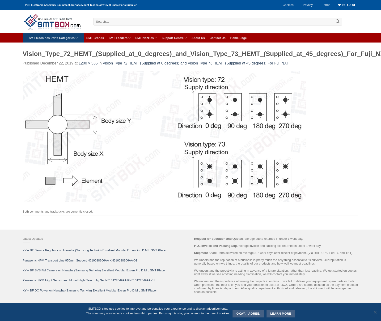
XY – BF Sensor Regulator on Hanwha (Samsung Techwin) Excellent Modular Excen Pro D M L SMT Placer (95, 250)
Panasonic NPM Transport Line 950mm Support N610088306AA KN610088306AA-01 (80, 260)
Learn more (280, 313)
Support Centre (174, 38)
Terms (326, 5)
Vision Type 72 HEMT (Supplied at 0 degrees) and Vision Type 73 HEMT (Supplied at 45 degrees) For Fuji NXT (196, 63)
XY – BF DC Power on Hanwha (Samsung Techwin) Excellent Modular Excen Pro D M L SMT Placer (90, 290)
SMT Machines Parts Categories (53, 38)
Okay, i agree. (248, 313)
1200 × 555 (88, 63)
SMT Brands (95, 38)
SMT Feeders (120, 38)
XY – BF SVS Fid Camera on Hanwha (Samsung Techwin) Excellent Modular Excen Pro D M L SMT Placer (94, 270)
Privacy (308, 5)
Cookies (288, 5)
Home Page (238, 38)
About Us (198, 38)
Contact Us (218, 38)
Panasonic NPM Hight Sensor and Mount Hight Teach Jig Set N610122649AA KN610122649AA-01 (89, 280)
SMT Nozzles (146, 38)
